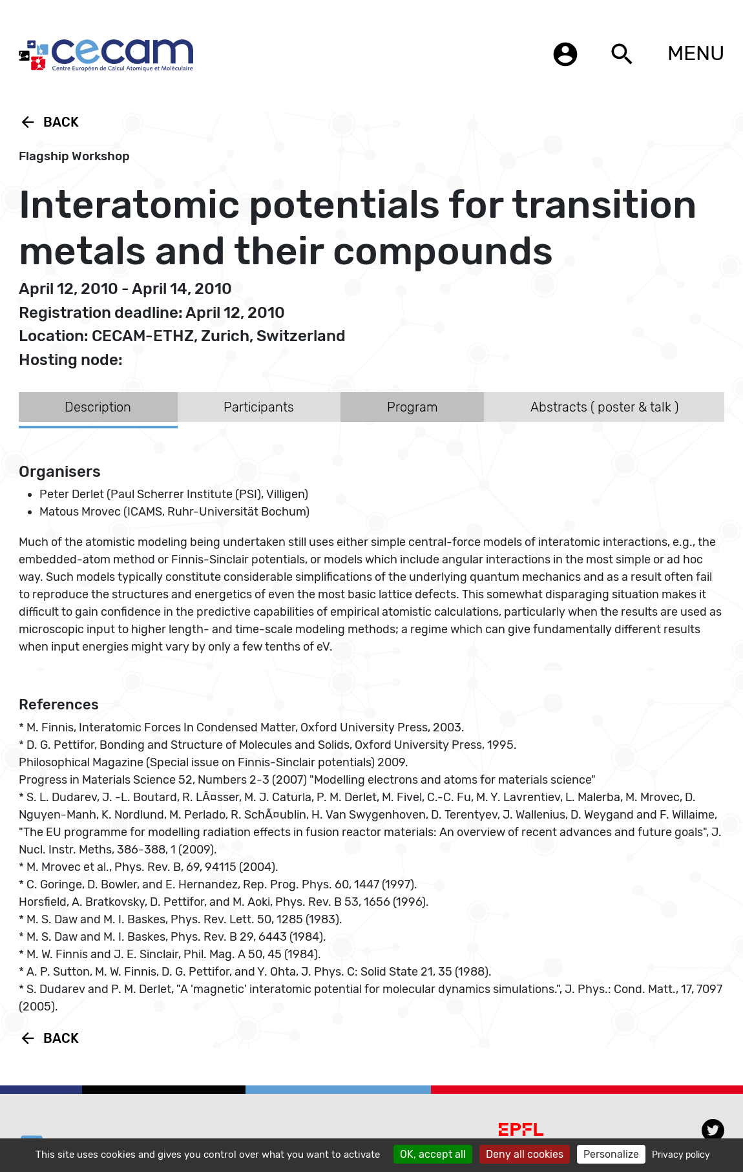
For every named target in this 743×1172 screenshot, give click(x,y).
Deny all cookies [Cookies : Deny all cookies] (524, 1154)
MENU (695, 53)
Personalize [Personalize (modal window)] (611, 1154)
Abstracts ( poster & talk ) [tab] (604, 407)
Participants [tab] (259, 407)
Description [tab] (98, 407)
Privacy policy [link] (681, 1154)
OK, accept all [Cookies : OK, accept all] (433, 1154)
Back (49, 122)
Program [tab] (412, 407)
